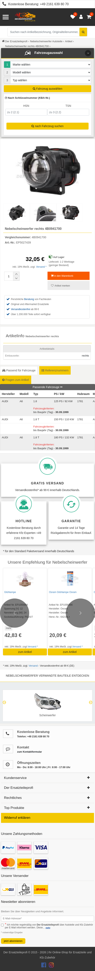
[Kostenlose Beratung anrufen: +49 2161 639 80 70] (3, 4)
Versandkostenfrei (20, 309)
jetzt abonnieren (13, 940)
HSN (26, 105)
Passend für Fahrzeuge (18, 370)
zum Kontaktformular (29, 751)
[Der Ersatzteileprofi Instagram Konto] (50, 966)
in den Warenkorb (62, 275)
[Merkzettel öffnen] (71, 17)
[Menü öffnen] (5, 17)
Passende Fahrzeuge (47, 387)
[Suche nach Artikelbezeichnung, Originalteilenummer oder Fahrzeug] (47, 32)
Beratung (29, 299)
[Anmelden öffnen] (80, 17)
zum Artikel (25, 651)
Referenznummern (54, 370)
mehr (8, 628)
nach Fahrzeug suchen (47, 126)
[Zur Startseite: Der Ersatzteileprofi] (25, 17)
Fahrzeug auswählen (47, 88)
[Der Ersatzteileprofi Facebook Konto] (44, 966)
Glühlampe (10, 592)
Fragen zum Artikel (15, 379)
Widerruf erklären (17, 818)
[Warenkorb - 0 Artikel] (89, 17)
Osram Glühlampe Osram (63, 592)
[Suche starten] (83, 32)
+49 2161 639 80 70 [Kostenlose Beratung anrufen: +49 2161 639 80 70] (54, 4)
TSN (68, 105)
